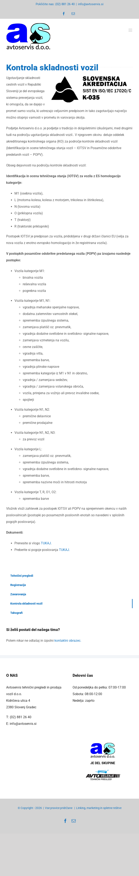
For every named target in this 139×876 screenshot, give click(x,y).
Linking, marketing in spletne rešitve (98, 808)
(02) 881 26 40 (20, 717)
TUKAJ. (46, 543)
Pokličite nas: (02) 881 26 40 (55, 4)
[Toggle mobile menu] (130, 30)
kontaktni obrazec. (67, 641)
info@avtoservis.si (91, 4)
